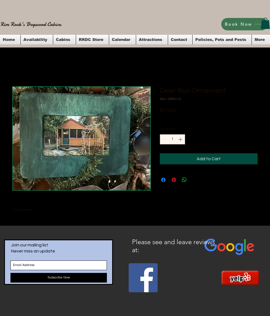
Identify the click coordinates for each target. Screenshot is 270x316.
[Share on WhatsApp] (184, 180)
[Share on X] (194, 180)
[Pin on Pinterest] (174, 180)
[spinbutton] (172, 139)
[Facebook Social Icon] (143, 277)
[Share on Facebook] (163, 180)
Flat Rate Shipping (213, 118)
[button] (265, 23)
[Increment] (180, 139)
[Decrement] (164, 139)
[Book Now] (244, 24)
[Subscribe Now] (58, 278)
